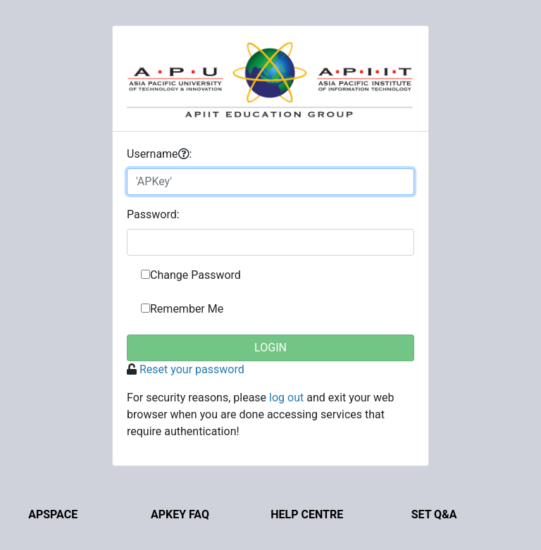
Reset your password (191, 369)
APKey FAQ (180, 514)
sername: (159, 154)
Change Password (195, 275)
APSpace (52, 514)
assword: (153, 214)
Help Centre (306, 514)
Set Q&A (434, 514)
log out (286, 397)
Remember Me (186, 308)
